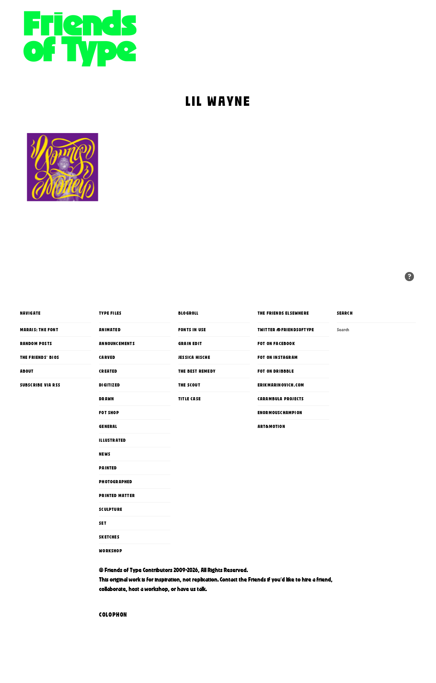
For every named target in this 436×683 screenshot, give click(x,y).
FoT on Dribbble (276, 371)
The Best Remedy (196, 371)
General (108, 426)
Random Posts (36, 343)
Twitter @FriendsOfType (286, 329)
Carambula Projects (281, 398)
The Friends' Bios (39, 357)
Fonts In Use (192, 329)
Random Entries (409, 276)
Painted (108, 467)
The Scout (189, 385)
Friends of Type (138, 49)
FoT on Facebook (276, 343)
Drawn (106, 398)
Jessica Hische (194, 357)
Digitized (109, 385)
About (27, 371)
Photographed (115, 481)
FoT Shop (109, 412)
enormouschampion (280, 412)
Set (103, 523)
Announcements (117, 343)
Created (108, 371)
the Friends (252, 579)
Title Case (189, 398)
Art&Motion (271, 426)
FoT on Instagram (278, 357)
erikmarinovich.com (281, 385)
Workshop (110, 550)
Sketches (109, 537)
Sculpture (110, 509)
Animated (110, 329)
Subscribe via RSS (40, 385)
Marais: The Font (39, 329)
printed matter (117, 495)
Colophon (113, 615)
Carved (107, 357)
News (104, 454)
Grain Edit (190, 343)
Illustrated (112, 440)
